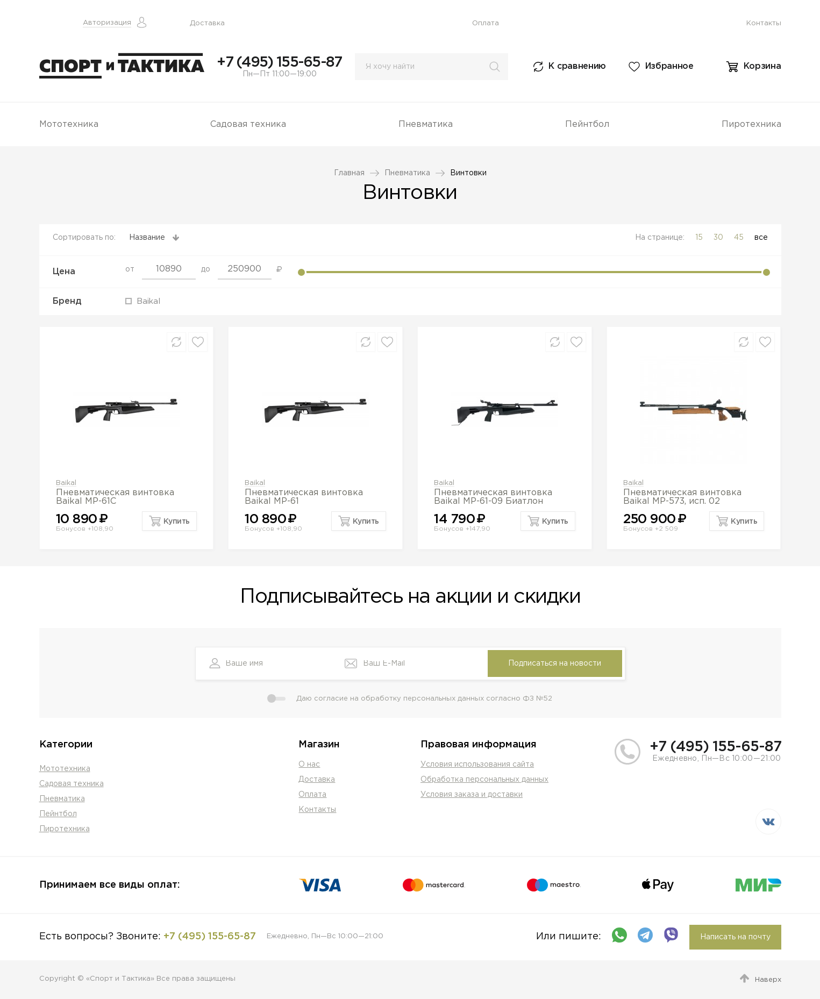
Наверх (768, 980)
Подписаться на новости (554, 663)
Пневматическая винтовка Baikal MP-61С (115, 497)
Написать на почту (735, 937)
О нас (309, 764)
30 (718, 237)
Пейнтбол (587, 124)
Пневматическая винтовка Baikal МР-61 (304, 497)
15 (699, 237)
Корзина (762, 66)
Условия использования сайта (477, 764)
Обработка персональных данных (484, 779)
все (761, 237)
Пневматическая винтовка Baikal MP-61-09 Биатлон (493, 497)
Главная (349, 173)
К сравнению (577, 66)
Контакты (763, 23)
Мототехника (68, 124)
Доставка (207, 23)
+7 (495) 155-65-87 (279, 62)
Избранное (669, 66)
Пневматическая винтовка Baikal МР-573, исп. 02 (682, 497)
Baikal (66, 483)
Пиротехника (751, 124)
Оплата (485, 23)
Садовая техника (248, 124)
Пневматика (425, 124)
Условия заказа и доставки (471, 794)
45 (739, 237)
